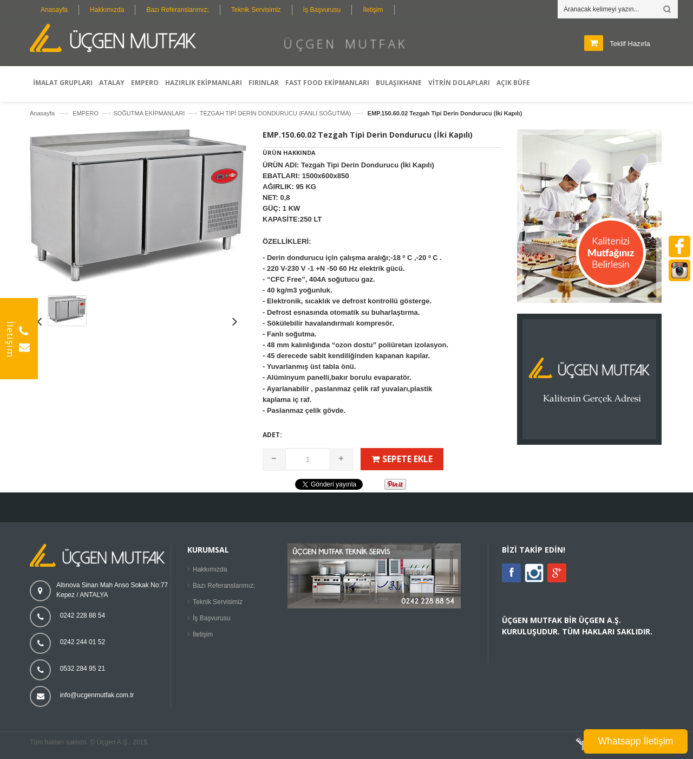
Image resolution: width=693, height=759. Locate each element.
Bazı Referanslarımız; (177, 10)
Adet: (272, 434)
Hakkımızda (107, 10)
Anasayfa (54, 10)
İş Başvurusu (322, 10)
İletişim (373, 10)
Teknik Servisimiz (256, 10)
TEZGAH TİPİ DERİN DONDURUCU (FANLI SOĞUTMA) (275, 113)
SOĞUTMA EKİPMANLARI (149, 113)
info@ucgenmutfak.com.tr (97, 695)
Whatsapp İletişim (636, 741)
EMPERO (86, 113)
